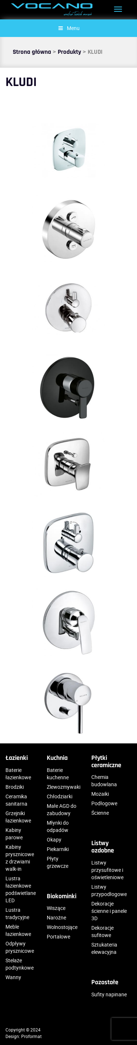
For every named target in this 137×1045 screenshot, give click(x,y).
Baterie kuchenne (58, 773)
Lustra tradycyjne (17, 913)
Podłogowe (104, 803)
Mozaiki (100, 793)
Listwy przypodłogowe (109, 890)
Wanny (13, 977)
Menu (68, 28)
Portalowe (58, 936)
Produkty (69, 52)
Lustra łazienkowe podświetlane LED (20, 889)
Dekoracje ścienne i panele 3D (109, 911)
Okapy (54, 839)
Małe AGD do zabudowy (61, 809)
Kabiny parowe (14, 833)
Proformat (31, 1036)
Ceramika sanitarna (16, 800)
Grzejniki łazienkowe (18, 817)
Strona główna (32, 52)
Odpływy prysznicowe (19, 947)
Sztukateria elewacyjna (104, 948)
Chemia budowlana (104, 780)
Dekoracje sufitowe (102, 931)
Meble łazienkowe (18, 930)
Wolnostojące (62, 926)
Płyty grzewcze (57, 862)
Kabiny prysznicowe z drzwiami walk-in (19, 857)
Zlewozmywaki (63, 786)
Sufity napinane (109, 994)
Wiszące (56, 907)
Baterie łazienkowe (18, 773)
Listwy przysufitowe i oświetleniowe (107, 870)
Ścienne (100, 812)
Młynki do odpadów (58, 826)
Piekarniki (58, 849)
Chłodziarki (59, 796)
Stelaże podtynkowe (19, 964)
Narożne (56, 917)
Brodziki (14, 786)
